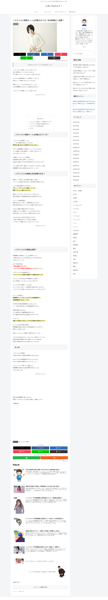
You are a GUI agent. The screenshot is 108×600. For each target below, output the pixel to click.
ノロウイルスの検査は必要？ (37, 122)
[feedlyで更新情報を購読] (26, 454)
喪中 (74, 241)
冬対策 (75, 237)
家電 (74, 248)
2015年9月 (76, 180)
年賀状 (75, 255)
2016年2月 (76, 162)
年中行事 (75, 252)
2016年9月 (76, 154)
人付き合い (76, 230)
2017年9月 (76, 126)
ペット (75, 223)
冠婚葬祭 (75, 234)
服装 (74, 266)
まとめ (31, 124)
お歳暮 (75, 198)
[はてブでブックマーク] (35, 54)
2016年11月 (76, 147)
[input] (84, 53)
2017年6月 (76, 129)
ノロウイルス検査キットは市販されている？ (41, 118)
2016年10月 (76, 151)
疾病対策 (15, 438)
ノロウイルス (22, 438)
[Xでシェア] (17, 54)
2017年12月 (76, 122)
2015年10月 (76, 176)
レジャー (75, 226)
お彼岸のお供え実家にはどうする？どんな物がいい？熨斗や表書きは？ (84, 78)
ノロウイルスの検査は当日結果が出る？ (40, 120)
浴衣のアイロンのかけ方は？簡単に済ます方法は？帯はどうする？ (84, 89)
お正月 (75, 194)
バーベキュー (76, 216)
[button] (63, 54)
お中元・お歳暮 (77, 190)
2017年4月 (76, 136)
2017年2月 (76, 144)
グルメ (75, 212)
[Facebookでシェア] (26, 54)
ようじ (84, 28)
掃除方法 (75, 263)
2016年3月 (76, 158)
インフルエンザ (77, 205)
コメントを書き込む (40, 584)
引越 (74, 259)
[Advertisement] (40, 101)
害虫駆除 (75, 245)
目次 (38, 115)
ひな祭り (75, 201)
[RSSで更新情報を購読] (54, 454)
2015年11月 (76, 172)
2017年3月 (76, 140)
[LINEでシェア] (54, 54)
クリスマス (76, 209)
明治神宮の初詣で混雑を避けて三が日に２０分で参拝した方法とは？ (84, 66)
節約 (74, 273)
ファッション (76, 219)
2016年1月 (76, 165)
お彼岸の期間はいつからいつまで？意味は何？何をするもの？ (84, 72)
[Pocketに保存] (45, 54)
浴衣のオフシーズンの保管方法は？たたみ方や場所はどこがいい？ (84, 83)
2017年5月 (76, 133)
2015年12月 (76, 169)
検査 (27, 438)
